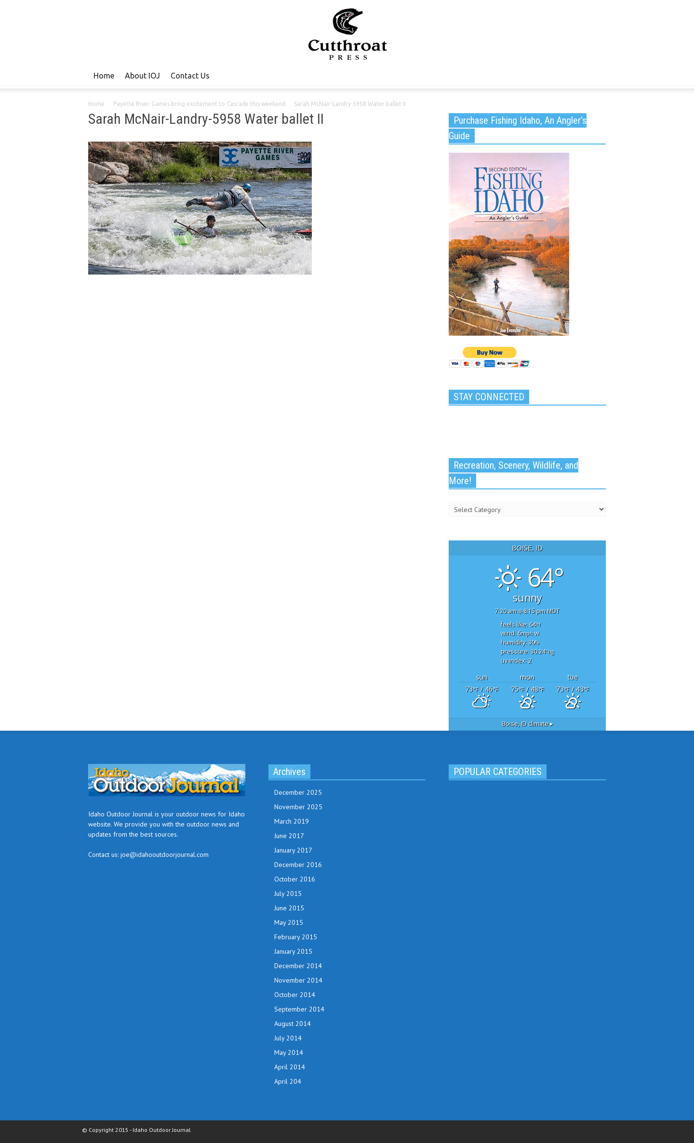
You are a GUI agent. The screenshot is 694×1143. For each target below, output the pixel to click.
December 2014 (298, 965)
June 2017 (289, 835)
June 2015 (289, 908)
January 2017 (293, 850)
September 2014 (299, 1009)
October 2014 (294, 994)
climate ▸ (527, 724)
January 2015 (293, 951)
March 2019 (291, 821)
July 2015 (288, 893)
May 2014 (288, 1052)
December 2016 (298, 864)
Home (103, 75)
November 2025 (298, 806)
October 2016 (294, 879)
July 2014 (288, 1038)
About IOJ (142, 75)
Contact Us (190, 75)
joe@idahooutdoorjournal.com (164, 854)
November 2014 (298, 980)
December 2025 (298, 792)
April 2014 (289, 1067)
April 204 (287, 1081)
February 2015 (295, 937)
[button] (596, 75)
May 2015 (288, 922)
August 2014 (292, 1023)
